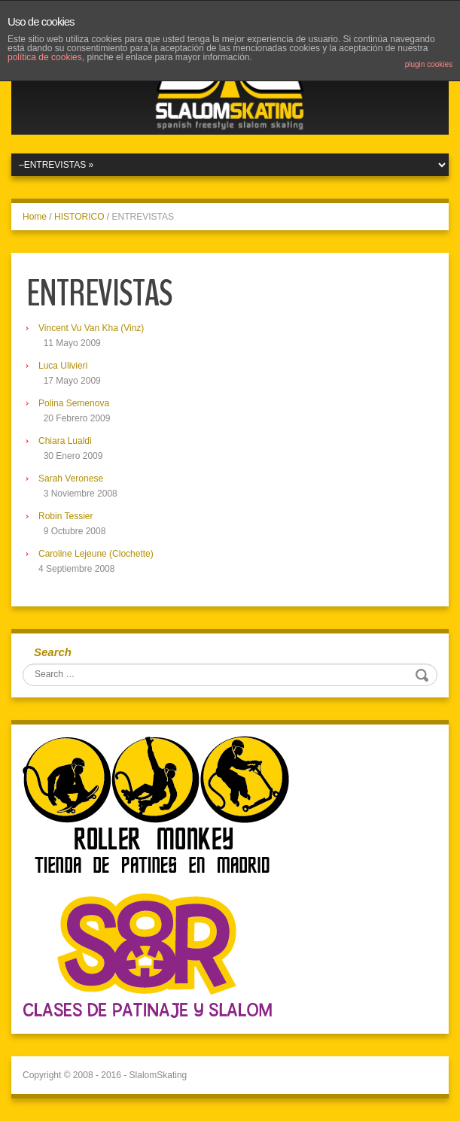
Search (53, 652)
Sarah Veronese (70, 478)
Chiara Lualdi (65, 441)
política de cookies (45, 57)
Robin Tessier (65, 516)
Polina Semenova (73, 403)
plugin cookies (428, 64)
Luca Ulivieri (62, 365)
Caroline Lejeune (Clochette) (96, 553)
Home (35, 216)
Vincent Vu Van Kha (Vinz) (91, 328)
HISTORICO (79, 216)
